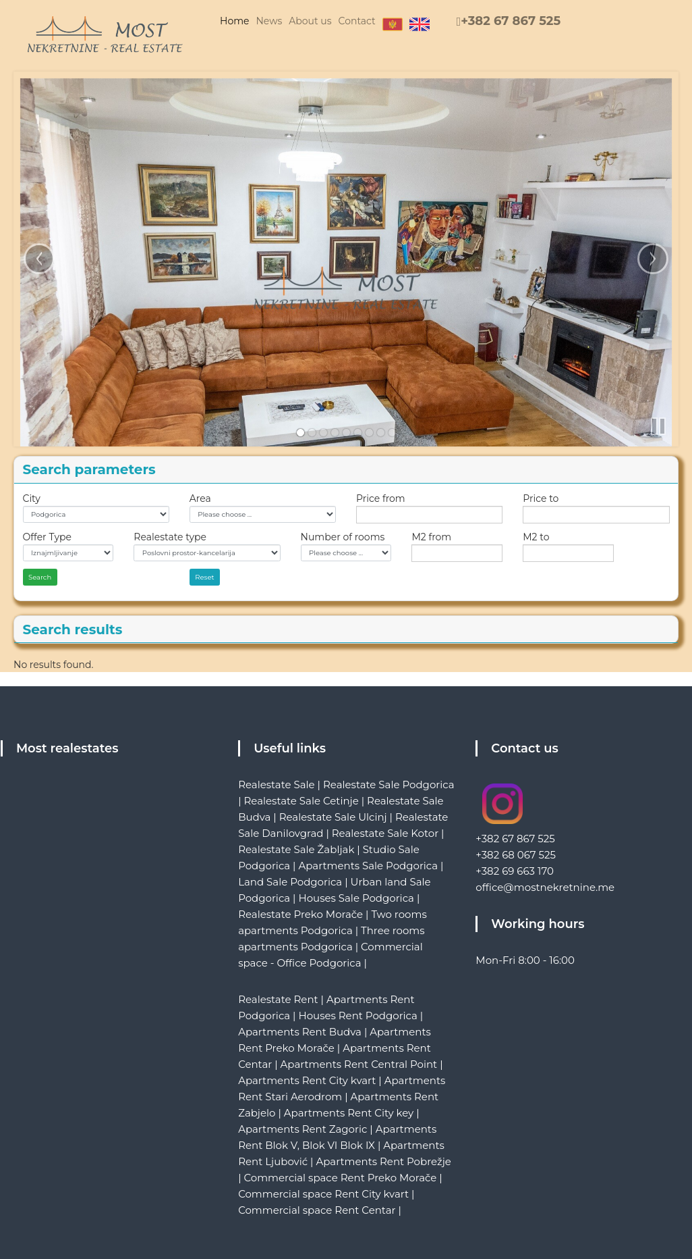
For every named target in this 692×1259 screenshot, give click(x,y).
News (269, 21)
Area (200, 498)
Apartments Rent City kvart (307, 1080)
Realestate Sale (276, 784)
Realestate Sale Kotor (385, 833)
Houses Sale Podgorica (355, 898)
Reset (204, 577)
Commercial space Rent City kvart (323, 1193)
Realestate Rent (278, 999)
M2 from (431, 537)
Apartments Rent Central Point (359, 1064)
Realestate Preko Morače (300, 914)
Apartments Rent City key (348, 1112)
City (31, 498)
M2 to (536, 537)
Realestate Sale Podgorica (389, 784)
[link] (300, 432)
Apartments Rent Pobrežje (383, 1161)
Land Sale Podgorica (290, 881)
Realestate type (170, 537)
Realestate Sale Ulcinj (333, 817)
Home (234, 21)
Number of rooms (343, 537)
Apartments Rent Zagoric (302, 1129)
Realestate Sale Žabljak (296, 849)
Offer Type (47, 537)
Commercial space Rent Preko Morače (339, 1177)
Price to (540, 498)
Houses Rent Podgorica (357, 1015)
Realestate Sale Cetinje (300, 800)
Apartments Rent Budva (300, 1031)
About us (310, 21)
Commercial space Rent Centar (316, 1210)
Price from (380, 498)
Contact (357, 21)
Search (39, 577)
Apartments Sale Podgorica (368, 865)
